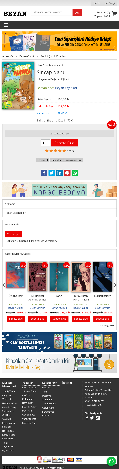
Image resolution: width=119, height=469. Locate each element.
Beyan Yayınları (15, 307)
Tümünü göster (106, 325)
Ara (77, 12)
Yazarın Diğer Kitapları (18, 253)
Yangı (59, 296)
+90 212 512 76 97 (94, 401)
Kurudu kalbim (102, 296)
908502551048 (94, 404)
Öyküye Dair (16, 296)
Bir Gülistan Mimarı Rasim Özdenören (81, 299)
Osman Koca (15, 304)
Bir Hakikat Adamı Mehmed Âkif (37, 299)
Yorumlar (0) (12, 224)
